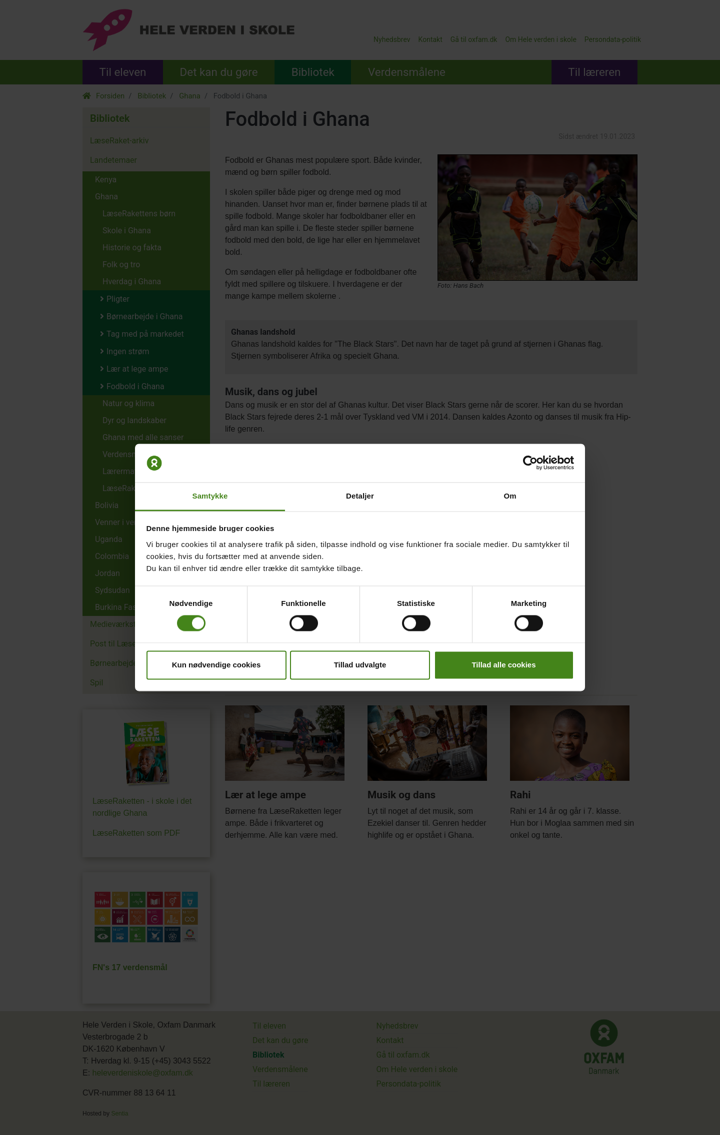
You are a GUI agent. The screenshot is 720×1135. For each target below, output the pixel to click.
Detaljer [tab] (360, 496)
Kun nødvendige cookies (216, 664)
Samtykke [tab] (210, 496)
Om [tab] (510, 496)
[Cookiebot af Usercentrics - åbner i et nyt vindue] (530, 463)
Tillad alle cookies (504, 664)
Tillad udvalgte (360, 664)
